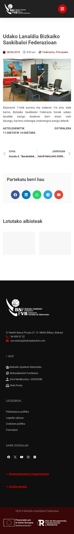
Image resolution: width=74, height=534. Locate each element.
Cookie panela (18, 486)
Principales (62, 52)
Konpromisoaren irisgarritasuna (29, 474)
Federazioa (48, 52)
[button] (15, 194)
